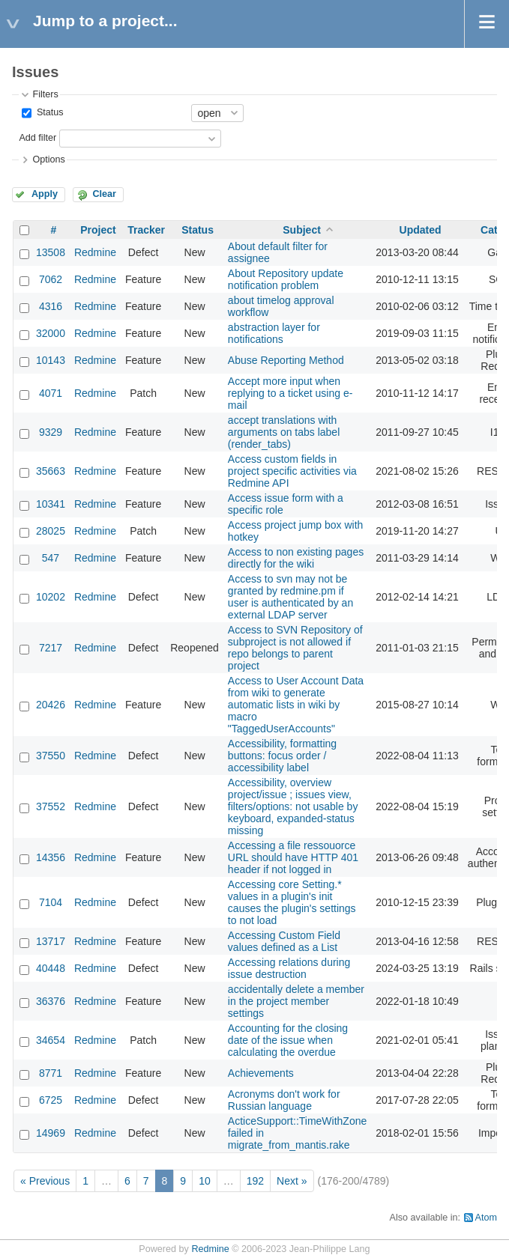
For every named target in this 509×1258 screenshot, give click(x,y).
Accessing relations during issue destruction (289, 968)
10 (205, 1181)
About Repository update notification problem (285, 279)
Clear (104, 194)
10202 (50, 597)
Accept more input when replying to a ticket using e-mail (290, 393)
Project (97, 230)
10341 (50, 504)
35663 (50, 471)
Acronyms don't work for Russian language (284, 1100)
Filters (45, 94)
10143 (50, 360)
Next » (292, 1181)
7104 (50, 902)
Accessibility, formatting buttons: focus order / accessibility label (282, 756)
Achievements (261, 1073)
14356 (50, 857)
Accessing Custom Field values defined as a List (284, 941)
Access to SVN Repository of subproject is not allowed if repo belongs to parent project (295, 648)
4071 (50, 393)
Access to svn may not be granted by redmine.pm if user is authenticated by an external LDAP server (290, 597)
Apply (44, 194)
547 (50, 558)
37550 (50, 756)
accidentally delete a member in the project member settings (296, 1001)
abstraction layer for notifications (274, 333)
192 (255, 1181)
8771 (50, 1073)
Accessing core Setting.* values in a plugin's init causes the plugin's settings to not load (292, 902)
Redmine (95, 252)
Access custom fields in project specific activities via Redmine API (292, 471)
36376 (50, 1001)
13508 (50, 252)
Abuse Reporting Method (286, 360)
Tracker (146, 230)
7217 (50, 648)
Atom (486, 1217)
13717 (50, 941)
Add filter (37, 138)
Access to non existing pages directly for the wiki (296, 558)
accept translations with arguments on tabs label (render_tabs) (284, 432)
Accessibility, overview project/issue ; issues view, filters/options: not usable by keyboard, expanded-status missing (293, 806)
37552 (50, 806)
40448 (50, 968)
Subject (302, 230)
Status (48, 112)
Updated (421, 230)
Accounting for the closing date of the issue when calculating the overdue (288, 1040)
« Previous (45, 1181)
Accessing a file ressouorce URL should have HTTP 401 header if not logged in (293, 857)
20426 (50, 705)
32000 (50, 333)
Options (48, 159)
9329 (50, 432)
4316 (50, 306)
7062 (50, 279)
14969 (50, 1133)
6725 (50, 1100)
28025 (50, 531)
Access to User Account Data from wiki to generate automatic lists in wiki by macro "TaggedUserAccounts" (296, 705)
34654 (50, 1040)
